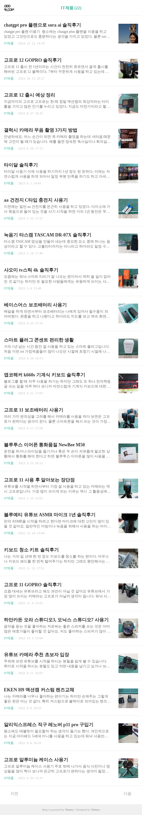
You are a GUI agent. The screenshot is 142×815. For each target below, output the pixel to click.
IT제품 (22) (71, 8)
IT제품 (9, 43)
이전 (11, 793)
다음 (130, 793)
